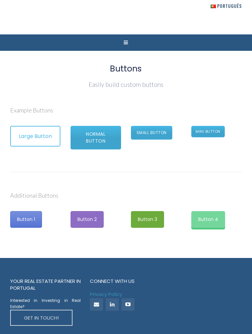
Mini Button (208, 131)
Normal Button (95, 137)
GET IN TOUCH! (41, 317)
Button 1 (26, 219)
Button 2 (87, 219)
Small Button (151, 132)
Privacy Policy (106, 294)
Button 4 (208, 219)
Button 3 (147, 219)
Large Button (35, 136)
